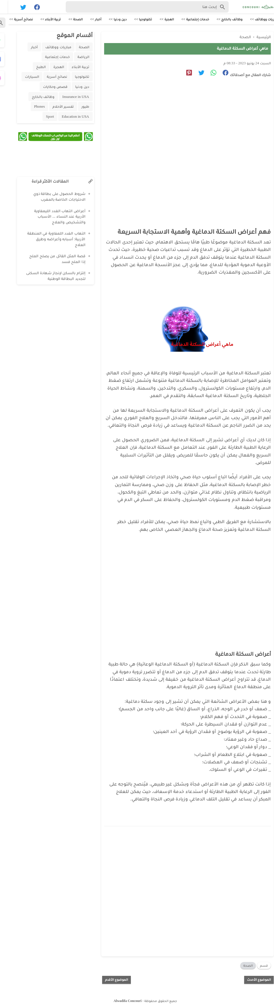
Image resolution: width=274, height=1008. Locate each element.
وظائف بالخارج (35, 97)
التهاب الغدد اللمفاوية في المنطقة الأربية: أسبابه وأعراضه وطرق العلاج (48, 239)
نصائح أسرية (48, 77)
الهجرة (50, 67)
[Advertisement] (179, 134)
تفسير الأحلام (54, 107)
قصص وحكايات (47, 87)
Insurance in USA (67, 97)
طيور (77, 107)
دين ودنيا (74, 87)
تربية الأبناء (72, 67)
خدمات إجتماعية (49, 57)
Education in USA (67, 117)
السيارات (24, 77)
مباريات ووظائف (50, 47)
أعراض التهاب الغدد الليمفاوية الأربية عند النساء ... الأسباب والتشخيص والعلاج (51, 217)
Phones (31, 107)
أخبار (26, 47)
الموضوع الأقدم (108, 978)
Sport (42, 117)
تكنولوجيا (74, 77)
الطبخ (32, 67)
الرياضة (75, 57)
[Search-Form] (138, 7)
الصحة (239, 964)
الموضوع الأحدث (251, 978)
